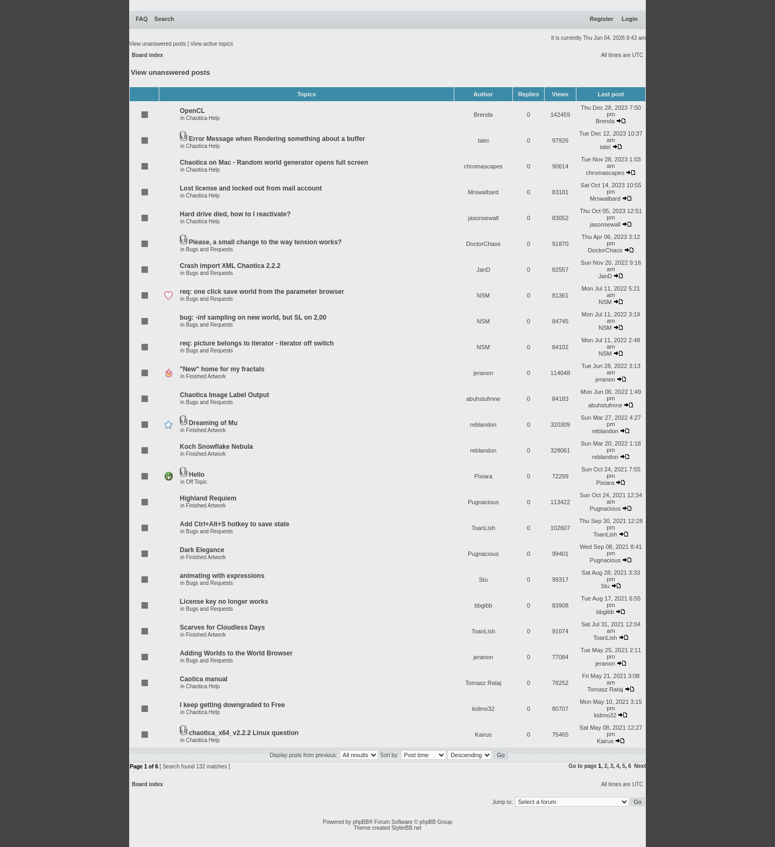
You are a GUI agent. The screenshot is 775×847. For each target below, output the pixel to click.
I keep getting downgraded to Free (232, 705)
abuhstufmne (483, 399)
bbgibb (483, 605)
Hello (197, 474)
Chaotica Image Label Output (224, 395)
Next (640, 766)
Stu (483, 579)
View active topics (212, 44)
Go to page (583, 766)
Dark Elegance (202, 550)
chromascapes (483, 166)
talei (483, 140)
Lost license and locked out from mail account (251, 188)
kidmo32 (483, 708)
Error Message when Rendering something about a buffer (277, 139)
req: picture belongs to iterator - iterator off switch (257, 343)
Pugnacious (483, 502)
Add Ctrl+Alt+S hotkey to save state (234, 524)
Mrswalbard (483, 192)
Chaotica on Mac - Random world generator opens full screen (274, 162)
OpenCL (192, 111)
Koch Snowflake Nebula (216, 446)
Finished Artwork (206, 376)
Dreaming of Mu (213, 423)
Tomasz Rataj (484, 683)
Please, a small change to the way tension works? (265, 242)
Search (164, 19)
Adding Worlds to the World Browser (236, 653)
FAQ (142, 19)
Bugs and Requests (209, 249)
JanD (483, 269)
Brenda (483, 114)
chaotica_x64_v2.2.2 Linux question (244, 733)
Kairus (483, 734)
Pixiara (483, 476)
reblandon (483, 424)
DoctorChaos (483, 244)
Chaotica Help (203, 118)
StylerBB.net (406, 828)
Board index (147, 55)
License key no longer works (224, 601)
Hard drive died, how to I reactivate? (235, 214)
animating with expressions (222, 576)
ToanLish (483, 528)
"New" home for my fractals (222, 369)
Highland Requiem (208, 498)
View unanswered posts (157, 44)
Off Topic (196, 482)
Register (602, 19)
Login (630, 19)
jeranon (484, 373)
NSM (483, 295)
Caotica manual (204, 679)
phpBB (361, 822)
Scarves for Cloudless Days (222, 627)
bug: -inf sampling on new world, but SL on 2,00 (253, 317)
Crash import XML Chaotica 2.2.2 (230, 266)
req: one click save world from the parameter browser (262, 291)
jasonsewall (483, 218)
